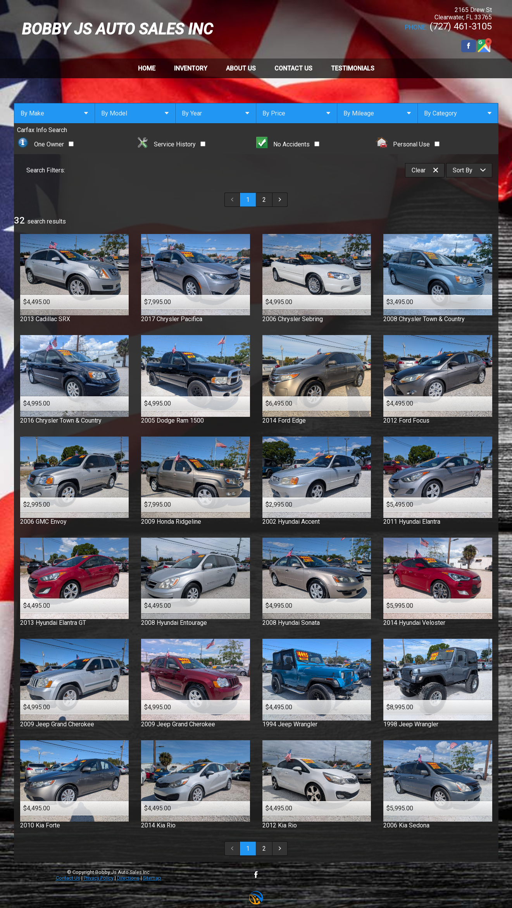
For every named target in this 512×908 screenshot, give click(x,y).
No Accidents (288, 144)
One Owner (45, 144)
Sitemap (152, 878)
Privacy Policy (99, 878)
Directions (128, 878)
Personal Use (408, 144)
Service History (170, 144)
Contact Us (68, 878)
